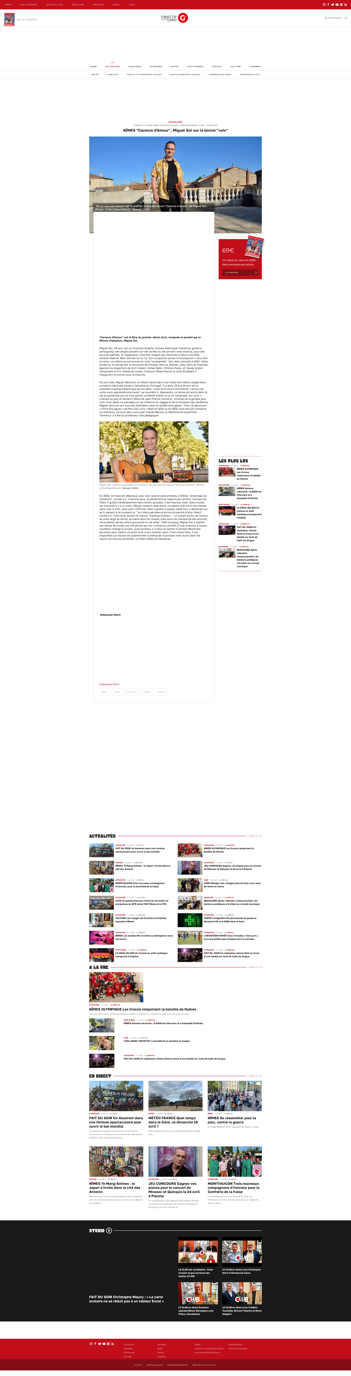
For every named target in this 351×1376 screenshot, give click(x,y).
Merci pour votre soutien (204, 1365)
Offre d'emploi (235, 1345)
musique (131, 692)
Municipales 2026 (250, 75)
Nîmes (8, 5)
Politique (135, 66)
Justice (217, 66)
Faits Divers (196, 66)
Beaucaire (78, 5)
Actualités (113, 66)
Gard (117, 692)
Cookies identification (177, 1365)
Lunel (131, 5)
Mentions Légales (155, 1365)
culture (146, 692)
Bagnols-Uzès (54, 5)
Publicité (113, 75)
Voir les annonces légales (185, 75)
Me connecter (335, 18)
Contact (138, 1365)
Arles (116, 5)
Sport (175, 66)
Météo (95, 75)
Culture (235, 66)
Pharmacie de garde (220, 75)
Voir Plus (253, 836)
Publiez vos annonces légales (144, 75)
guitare (161, 692)
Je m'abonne (231, 272)
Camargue (98, 5)
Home (93, 66)
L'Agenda (255, 66)
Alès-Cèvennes (29, 5)
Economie (156, 66)
